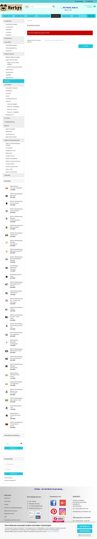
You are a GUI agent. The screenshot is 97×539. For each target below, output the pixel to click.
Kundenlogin (79, 1)
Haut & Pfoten (9, 69)
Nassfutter (8, 29)
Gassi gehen (66, 16)
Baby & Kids (9, 153)
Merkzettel (89, 1)
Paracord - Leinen (11, 109)
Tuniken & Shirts (10, 164)
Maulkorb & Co (9, 114)
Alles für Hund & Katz (11, 172)
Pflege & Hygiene (44, 16)
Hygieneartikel (9, 77)
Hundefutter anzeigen (11, 24)
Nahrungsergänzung (11, 48)
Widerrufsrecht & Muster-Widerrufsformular (11, 512)
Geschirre (8, 93)
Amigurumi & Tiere (11, 150)
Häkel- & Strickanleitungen (12, 140)
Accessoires (9, 148)
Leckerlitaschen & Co (11, 98)
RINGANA (7, 175)
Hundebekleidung (9, 122)
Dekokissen (9, 131)
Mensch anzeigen (10, 129)
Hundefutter (7, 16)
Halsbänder (9, 90)
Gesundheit (31, 16)
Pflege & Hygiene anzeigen (13, 57)
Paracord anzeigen (12, 104)
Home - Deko (9, 169)
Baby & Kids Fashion (11, 137)
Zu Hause (7, 118)
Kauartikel (8, 35)
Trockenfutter (9, 27)
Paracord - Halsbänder (13, 106)
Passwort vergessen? (10, 480)
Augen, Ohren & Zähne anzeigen (13, 63)
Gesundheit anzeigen (11, 45)
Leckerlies (8, 32)
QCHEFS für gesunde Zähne (14, 67)
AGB (5, 516)
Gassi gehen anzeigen (12, 88)
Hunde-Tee (9, 50)
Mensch (6, 125)
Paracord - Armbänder (13, 112)
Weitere (76, 16)
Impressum (7, 498)
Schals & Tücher (10, 156)
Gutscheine (7, 501)
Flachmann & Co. (10, 134)
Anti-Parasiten (9, 72)
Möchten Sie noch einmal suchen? (34, 41)
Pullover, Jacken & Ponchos (13, 161)
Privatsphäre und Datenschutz (12, 520)
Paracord (8, 101)
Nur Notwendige (85, 531)
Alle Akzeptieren (85, 526)
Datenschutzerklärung (53, 531)
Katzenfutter (19, 16)
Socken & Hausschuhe (12, 166)
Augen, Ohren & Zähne (12, 60)
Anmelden (13, 448)
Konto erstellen (8, 478)
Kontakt (6, 504)
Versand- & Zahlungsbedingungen (13, 507)
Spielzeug (55, 16)
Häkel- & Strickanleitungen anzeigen (13, 144)
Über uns (91, 16)
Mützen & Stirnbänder (11, 158)
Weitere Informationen (84, 535)
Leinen (7, 96)
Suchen (85, 46)
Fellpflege (8, 75)
